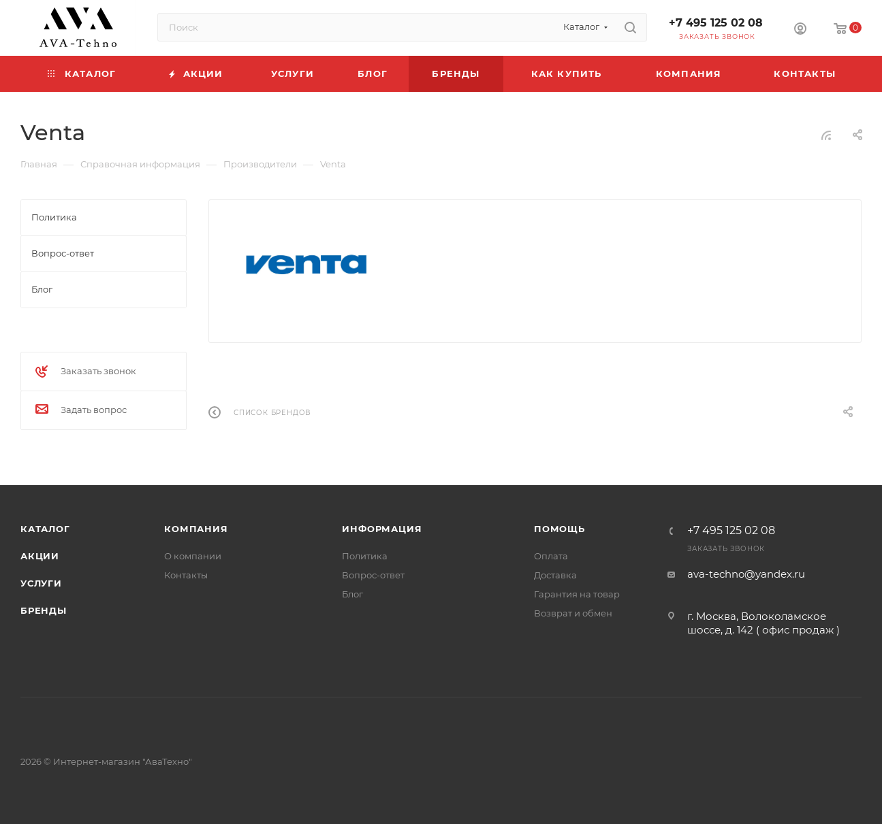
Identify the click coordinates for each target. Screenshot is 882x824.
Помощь (559, 528)
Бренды (43, 610)
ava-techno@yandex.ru (746, 573)
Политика (365, 555)
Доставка (555, 575)
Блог (352, 594)
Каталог (45, 528)
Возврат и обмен (573, 613)
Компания (195, 528)
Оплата (551, 555)
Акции (39, 555)
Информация (382, 528)
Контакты (186, 575)
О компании (192, 555)
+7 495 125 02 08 (716, 22)
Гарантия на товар (577, 594)
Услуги (41, 583)
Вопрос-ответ (373, 575)
